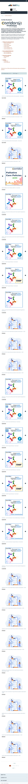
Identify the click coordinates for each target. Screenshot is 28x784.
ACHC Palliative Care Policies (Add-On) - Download (11, 187)
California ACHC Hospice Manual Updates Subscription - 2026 (13, 608)
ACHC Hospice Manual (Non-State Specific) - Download (12, 140)
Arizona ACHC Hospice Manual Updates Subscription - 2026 (12, 352)
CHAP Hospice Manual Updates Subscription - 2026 (11, 755)
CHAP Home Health (7, 45)
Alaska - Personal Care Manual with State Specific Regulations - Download (13, 237)
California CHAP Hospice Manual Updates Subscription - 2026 (13, 649)
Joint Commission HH (8, 47)
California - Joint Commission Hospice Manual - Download (12, 541)
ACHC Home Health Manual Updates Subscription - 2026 (12, 116)
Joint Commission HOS (8, 48)
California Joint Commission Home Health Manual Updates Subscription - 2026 (12, 671)
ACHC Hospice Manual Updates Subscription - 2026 (11, 161)
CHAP (5, 57)
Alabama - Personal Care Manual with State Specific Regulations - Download (13, 212)
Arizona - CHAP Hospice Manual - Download (10, 285)
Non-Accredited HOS (7, 53)
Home (2, 15)
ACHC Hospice (6, 44)
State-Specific (6, 56)
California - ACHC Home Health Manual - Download (11, 421)
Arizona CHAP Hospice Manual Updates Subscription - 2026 (12, 372)
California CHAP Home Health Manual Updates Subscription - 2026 (14, 628)
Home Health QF (7, 62)
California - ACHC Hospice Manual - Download (10, 445)
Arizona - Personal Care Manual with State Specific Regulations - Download (13, 310)
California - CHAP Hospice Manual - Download (10, 493)
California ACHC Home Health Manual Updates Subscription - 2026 (14, 587)
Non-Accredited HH (7, 52)
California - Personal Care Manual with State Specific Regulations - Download (14, 566)
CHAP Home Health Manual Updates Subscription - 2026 (12, 734)
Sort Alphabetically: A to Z (7, 73)
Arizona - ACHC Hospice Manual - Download (10, 261)
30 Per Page (15, 73)
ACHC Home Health (7, 43)
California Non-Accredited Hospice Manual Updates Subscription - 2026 (13, 714)
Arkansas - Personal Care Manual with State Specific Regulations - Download (14, 397)
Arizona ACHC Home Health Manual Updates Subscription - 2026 (13, 331)
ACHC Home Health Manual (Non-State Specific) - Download (12, 96)
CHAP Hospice (6, 46)
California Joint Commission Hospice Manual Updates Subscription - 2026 (14, 692)
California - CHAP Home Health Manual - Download (11, 469)
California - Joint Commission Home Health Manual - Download (13, 517)
